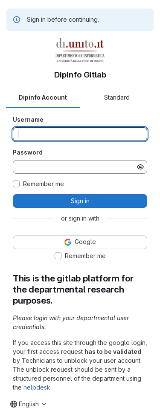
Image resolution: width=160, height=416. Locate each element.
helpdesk (36, 387)
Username (28, 119)
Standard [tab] (117, 97)
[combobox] (27, 404)
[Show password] (140, 167)
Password (28, 152)
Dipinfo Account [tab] (43, 97)
